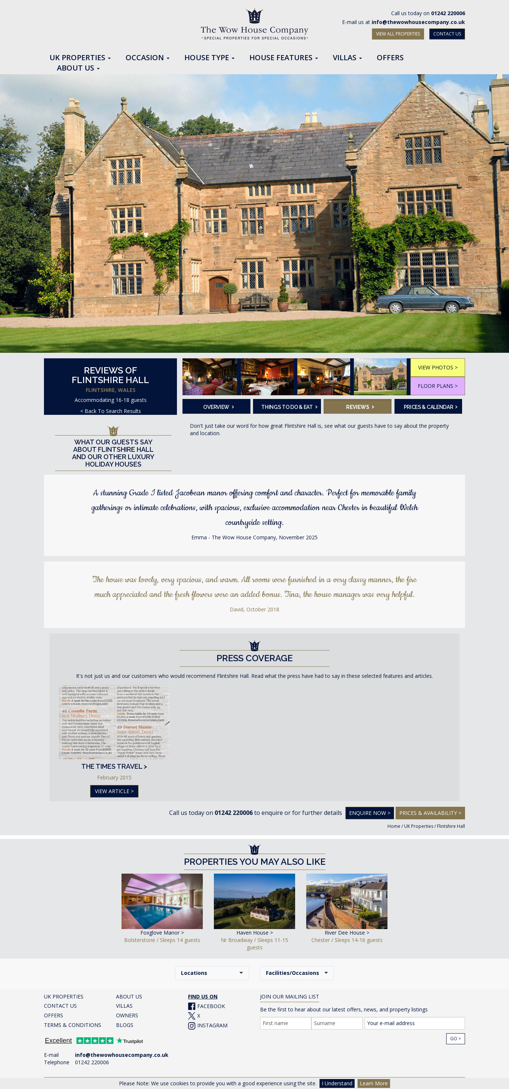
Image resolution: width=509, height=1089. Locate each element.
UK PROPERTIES (63, 996)
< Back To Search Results (110, 410)
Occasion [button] (148, 58)
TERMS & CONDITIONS (72, 1024)
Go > (455, 1038)
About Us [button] (78, 68)
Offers (390, 58)
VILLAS (124, 1005)
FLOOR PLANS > (438, 385)
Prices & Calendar (431, 406)
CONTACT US (447, 34)
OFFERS (53, 1015)
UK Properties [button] (80, 58)
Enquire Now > (369, 812)
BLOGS (124, 1024)
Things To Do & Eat (288, 406)
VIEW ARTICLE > (114, 791)
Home (393, 826)
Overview (218, 406)
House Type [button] (209, 58)
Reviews (360, 406)
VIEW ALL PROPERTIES (398, 34)
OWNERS (127, 1015)
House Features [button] (283, 58)
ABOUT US (129, 996)
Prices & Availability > (430, 812)
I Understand (337, 1083)
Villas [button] (347, 58)
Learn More (374, 1083)
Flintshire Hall (451, 826)
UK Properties (418, 826)
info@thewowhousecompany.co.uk (418, 21)
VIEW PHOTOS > (438, 367)
